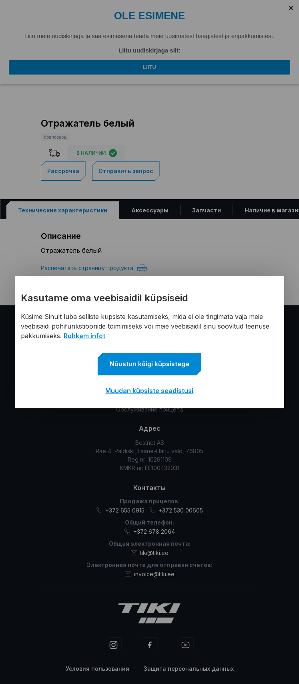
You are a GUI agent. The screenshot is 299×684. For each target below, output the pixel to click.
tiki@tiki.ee (150, 552)
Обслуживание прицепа (149, 409)
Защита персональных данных (189, 668)
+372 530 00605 (176, 510)
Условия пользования (97, 668)
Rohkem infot (84, 336)
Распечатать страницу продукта (94, 268)
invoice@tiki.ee (150, 574)
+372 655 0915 (120, 510)
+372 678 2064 (149, 531)
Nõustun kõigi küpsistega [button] (149, 364)
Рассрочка (63, 170)
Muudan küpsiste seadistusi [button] (149, 391)
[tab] (62, 210)
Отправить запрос (125, 170)
